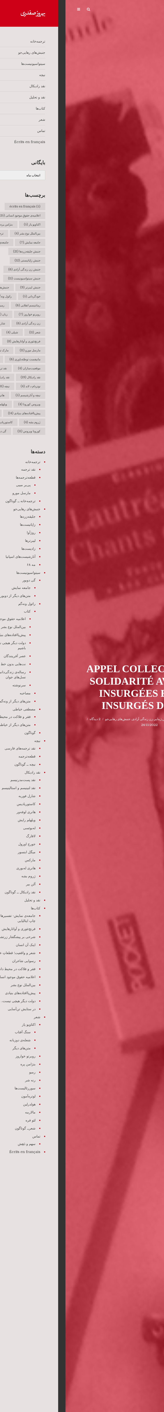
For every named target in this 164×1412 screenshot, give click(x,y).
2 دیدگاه (29, 719)
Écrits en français (120, 719)
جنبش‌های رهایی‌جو (52, 719)
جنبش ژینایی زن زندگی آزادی (85, 719)
